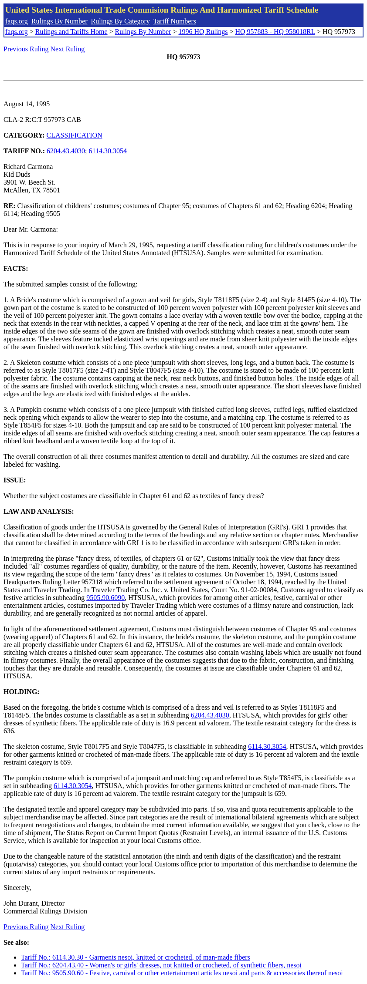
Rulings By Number (59, 21)
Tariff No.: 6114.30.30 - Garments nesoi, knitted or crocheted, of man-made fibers (135, 957)
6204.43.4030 (66, 151)
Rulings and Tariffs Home (71, 31)
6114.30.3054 (108, 151)
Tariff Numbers (174, 21)
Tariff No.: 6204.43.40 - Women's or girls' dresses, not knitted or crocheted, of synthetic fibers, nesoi (161, 965)
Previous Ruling (26, 49)
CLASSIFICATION (74, 135)
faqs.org (16, 21)
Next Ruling (68, 49)
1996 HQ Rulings (203, 31)
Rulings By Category (120, 21)
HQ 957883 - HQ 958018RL (275, 31)
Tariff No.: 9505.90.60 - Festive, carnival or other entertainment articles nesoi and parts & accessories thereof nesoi (182, 973)
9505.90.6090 (105, 597)
